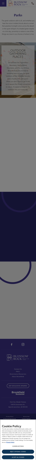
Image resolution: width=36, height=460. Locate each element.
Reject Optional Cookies (18, 452)
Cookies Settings (18, 447)
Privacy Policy (10, 443)
